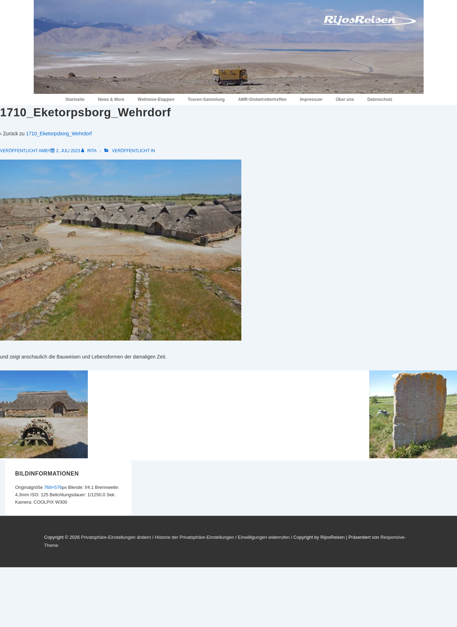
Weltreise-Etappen (156, 99)
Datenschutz (379, 99)
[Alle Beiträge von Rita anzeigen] (89, 150)
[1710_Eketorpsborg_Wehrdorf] (68, 150)
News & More (111, 99)
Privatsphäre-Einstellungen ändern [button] (116, 537)
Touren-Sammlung (206, 99)
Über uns (345, 99)
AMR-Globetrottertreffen (262, 99)
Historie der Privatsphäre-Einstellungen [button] (194, 537)
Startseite (75, 99)
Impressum (311, 99)
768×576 (53, 487)
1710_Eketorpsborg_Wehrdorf (59, 133)
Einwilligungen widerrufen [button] (263, 537)
